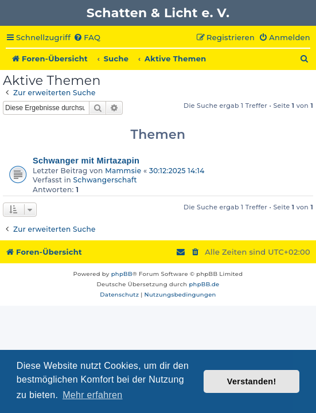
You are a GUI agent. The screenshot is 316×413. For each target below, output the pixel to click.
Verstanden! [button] (251, 381)
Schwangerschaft (105, 180)
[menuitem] (86, 38)
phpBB (121, 274)
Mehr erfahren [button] (92, 395)
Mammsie (123, 170)
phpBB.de (204, 284)
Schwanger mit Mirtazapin (86, 160)
